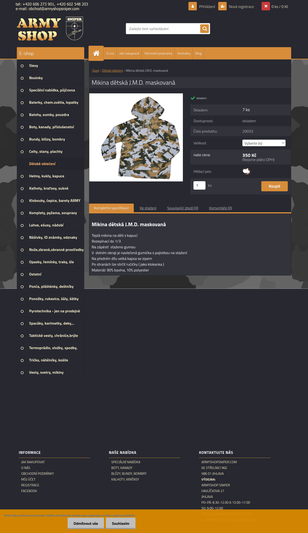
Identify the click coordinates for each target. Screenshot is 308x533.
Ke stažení (148, 208)
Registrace (30, 485)
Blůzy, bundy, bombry (129, 473)
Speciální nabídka (125, 462)
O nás (110, 53)
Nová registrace (241, 6)
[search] (204, 28)
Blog (198, 53)
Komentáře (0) (220, 208)
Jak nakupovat (129, 53)
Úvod (95, 70)
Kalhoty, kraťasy (125, 479)
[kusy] (199, 185)
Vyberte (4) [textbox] (253, 143)
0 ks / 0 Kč (279, 6)
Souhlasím (120, 523)
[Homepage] (98, 53)
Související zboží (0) (182, 208)
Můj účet (28, 479)
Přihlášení (207, 6)
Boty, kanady (121, 467)
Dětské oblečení (112, 70)
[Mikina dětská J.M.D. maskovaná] (136, 95)
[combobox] (263, 143)
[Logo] (50, 29)
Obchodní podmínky (158, 53)
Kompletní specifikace (111, 208)
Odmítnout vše (86, 523)
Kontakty (184, 53)
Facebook (29, 491)
